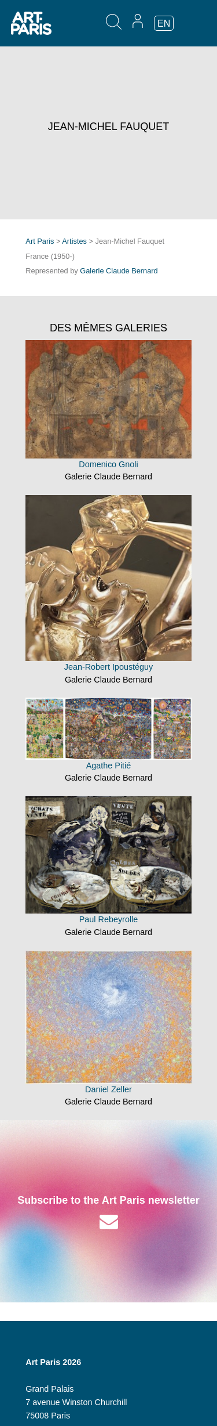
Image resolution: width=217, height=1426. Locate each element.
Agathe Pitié (108, 765)
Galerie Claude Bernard (118, 270)
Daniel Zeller (108, 1089)
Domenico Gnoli (108, 464)
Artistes (74, 241)
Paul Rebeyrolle (108, 919)
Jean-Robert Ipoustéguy (108, 667)
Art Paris (39, 241)
